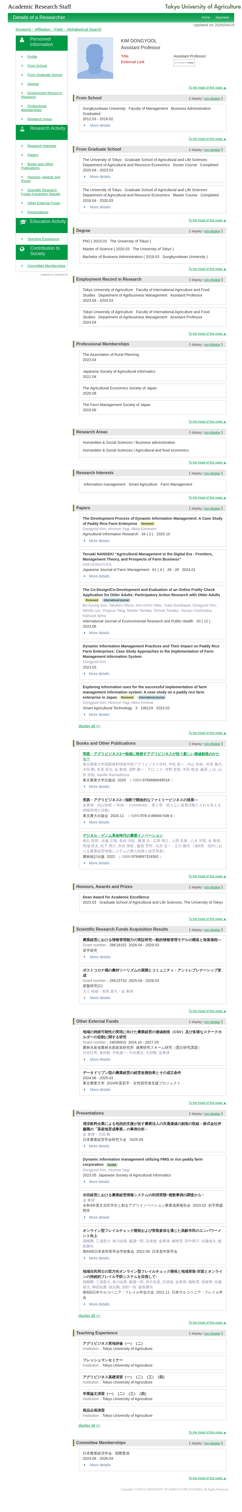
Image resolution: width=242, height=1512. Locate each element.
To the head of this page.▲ (207, 87)
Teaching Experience (43, 239)
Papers (33, 155)
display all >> (89, 726)
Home (206, 17)
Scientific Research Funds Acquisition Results (40, 192)
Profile (32, 57)
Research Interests (42, 146)
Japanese (222, 17)
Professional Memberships (33, 108)
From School (37, 66)
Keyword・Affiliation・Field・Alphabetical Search (58, 29)
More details (96, 125)
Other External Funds (44, 203)
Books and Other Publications (37, 166)
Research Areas (40, 119)
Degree (33, 84)
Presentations (38, 212)
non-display (212, 98)
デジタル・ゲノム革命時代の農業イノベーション (123, 835)
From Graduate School (45, 75)
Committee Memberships (47, 266)
